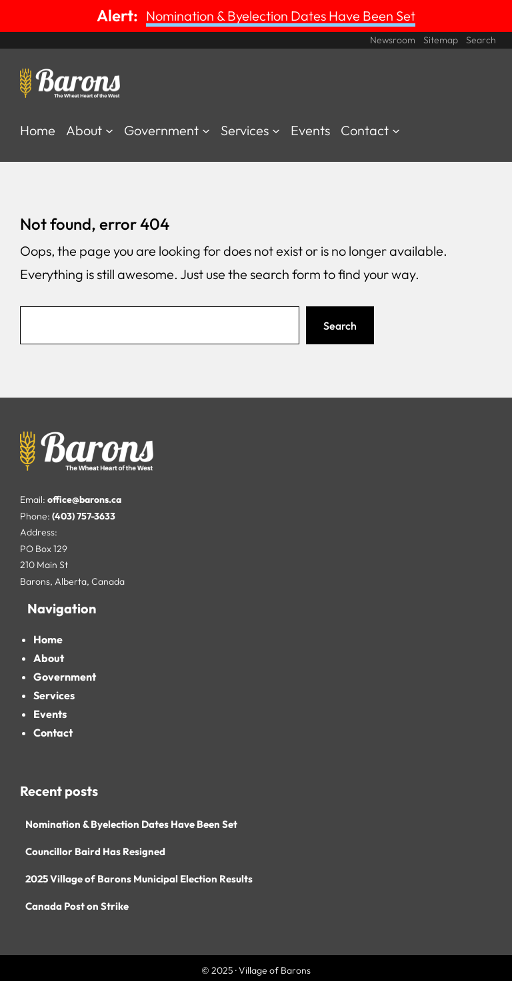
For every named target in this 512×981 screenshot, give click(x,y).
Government (64, 676)
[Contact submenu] (396, 130)
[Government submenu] (206, 130)
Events (50, 714)
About (48, 658)
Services (54, 695)
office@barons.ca (84, 499)
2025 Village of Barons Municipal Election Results (139, 878)
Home (48, 639)
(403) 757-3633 (83, 516)
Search (340, 325)
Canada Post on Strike (77, 906)
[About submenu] (109, 130)
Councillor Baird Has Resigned (95, 851)
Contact (53, 732)
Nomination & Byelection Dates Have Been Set (280, 15)
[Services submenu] (276, 130)
